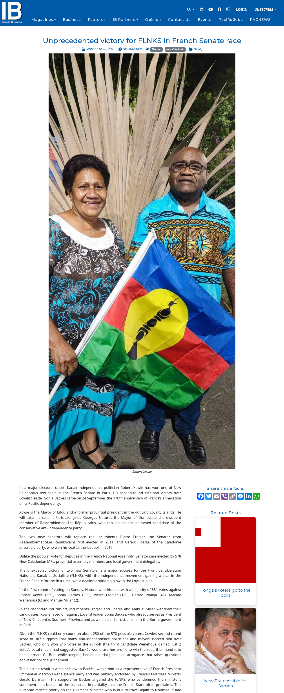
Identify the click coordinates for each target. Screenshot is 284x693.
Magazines (42, 20)
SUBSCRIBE (264, 9)
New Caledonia (175, 49)
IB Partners (124, 20)
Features (97, 20)
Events (205, 20)
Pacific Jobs (230, 20)
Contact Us (179, 20)
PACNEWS (260, 20)
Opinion (153, 20)
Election (156, 49)
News (197, 49)
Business (72, 20)
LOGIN (242, 9)
